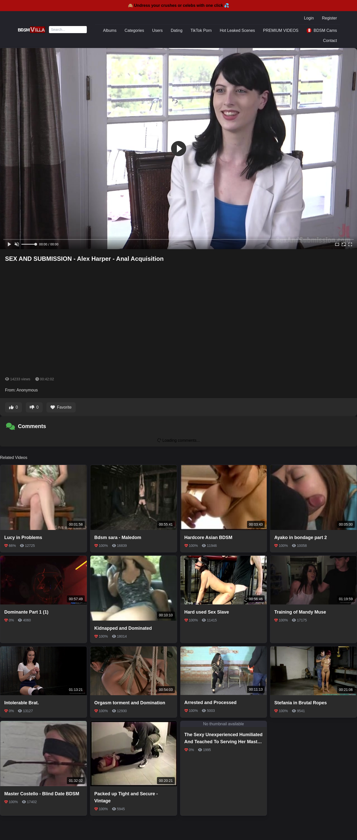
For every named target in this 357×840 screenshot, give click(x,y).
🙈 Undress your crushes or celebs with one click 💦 (178, 5)
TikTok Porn (201, 30)
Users (157, 30)
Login (309, 18)
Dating (176, 30)
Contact (330, 40)
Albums (109, 30)
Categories (134, 30)
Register (329, 18)
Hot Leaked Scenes (237, 30)
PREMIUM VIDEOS (280, 30)
